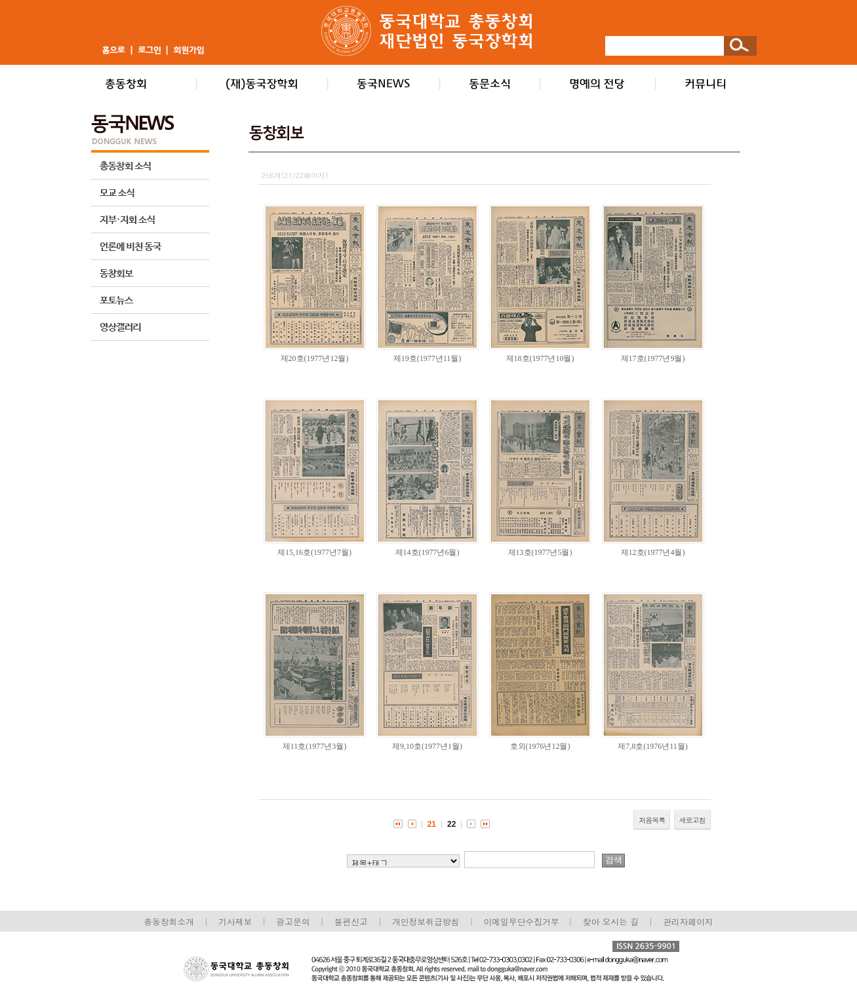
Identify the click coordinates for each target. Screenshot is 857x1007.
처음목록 (652, 820)
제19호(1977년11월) (427, 358)
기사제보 (235, 921)
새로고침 (692, 820)
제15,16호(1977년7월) (314, 552)
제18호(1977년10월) (540, 358)
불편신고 (351, 921)
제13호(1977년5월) (540, 552)
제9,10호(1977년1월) (427, 746)
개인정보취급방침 (425, 921)
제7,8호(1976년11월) (653, 746)
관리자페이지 (688, 921)
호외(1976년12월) (540, 746)
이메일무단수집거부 (522, 921)
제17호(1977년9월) (653, 358)
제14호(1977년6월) (427, 552)
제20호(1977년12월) (315, 358)
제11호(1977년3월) (315, 746)
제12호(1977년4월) (653, 552)
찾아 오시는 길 (611, 921)
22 (451, 824)
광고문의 (292, 921)
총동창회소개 (169, 921)
